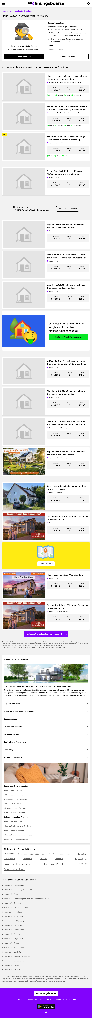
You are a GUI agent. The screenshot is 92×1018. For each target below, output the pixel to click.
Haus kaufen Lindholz (12, 952)
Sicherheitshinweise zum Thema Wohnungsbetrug (73, 644)
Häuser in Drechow (13, 804)
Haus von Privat (53, 864)
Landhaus (59, 859)
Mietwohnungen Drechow (15, 808)
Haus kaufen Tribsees (12, 903)
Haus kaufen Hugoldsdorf (14, 885)
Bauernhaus (58, 854)
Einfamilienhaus (37, 854)
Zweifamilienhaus (14, 869)
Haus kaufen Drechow (14, 795)
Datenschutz (21, 999)
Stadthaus (82, 863)
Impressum (32, 999)
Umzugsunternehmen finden (16, 839)
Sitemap (57, 999)
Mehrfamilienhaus (79, 859)
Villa (48, 853)
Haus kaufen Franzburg (13, 912)
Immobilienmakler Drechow (16, 830)
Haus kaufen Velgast (12, 970)
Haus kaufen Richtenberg (14, 921)
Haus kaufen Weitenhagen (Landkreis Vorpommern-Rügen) (27, 898)
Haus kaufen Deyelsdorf (13, 938)
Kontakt (49, 999)
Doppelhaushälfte (9, 853)
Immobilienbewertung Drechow (18, 826)
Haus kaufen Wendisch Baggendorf (18, 956)
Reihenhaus (22, 854)
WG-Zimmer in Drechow (15, 812)
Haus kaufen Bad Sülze (13, 925)
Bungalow (82, 854)
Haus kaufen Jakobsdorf (13, 965)
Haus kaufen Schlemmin (13, 943)
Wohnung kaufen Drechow (16, 799)
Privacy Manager (69, 999)
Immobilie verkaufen (13, 821)
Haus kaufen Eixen (11, 894)
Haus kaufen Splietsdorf (13, 916)
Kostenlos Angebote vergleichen (68, 337)
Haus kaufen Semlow (12, 934)
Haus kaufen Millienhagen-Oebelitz (18, 890)
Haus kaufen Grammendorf (14, 961)
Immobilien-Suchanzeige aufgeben (19, 835)
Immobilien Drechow (13, 790)
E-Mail (50, 45)
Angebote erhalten (68, 56)
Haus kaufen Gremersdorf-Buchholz (18, 907)
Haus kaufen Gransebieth (14, 930)
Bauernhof (70, 854)
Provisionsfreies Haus (17, 864)
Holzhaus (43, 859)
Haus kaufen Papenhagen (14, 947)
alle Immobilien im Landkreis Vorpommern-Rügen (46, 634)
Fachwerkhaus (9, 859)
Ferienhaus (27, 859)
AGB (41, 999)
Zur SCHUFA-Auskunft (67, 209)
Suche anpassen (24, 56)
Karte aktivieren (46, 563)
